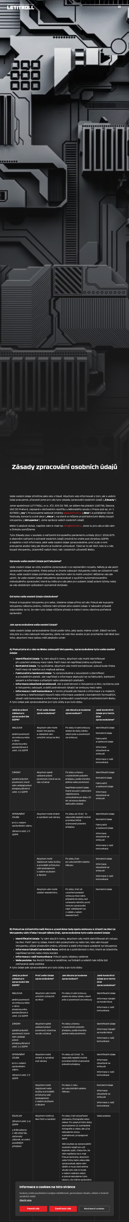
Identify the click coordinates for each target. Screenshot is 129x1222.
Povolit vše (33, 1209)
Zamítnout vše (63, 1209)
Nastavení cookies (94, 1209)
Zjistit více (26, 1200)
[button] (119, 6)
